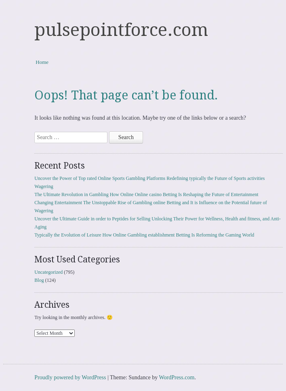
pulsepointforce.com (121, 29)
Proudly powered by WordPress (70, 377)
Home (42, 62)
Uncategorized (48, 272)
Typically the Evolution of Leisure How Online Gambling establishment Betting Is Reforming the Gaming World (144, 235)
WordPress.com (176, 377)
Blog (39, 280)
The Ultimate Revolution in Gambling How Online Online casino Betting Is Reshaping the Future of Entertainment (146, 194)
